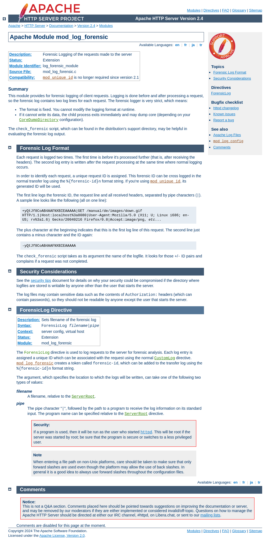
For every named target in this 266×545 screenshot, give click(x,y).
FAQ (225, 10)
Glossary (239, 10)
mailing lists (210, 515)
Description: (20, 54)
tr (201, 45)
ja (193, 45)
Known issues (224, 114)
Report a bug (223, 120)
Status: (15, 60)
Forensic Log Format (229, 72)
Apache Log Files (227, 135)
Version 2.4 (86, 26)
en (177, 45)
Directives (211, 10)
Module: (25, 343)
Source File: (20, 71)
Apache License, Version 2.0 (62, 535)
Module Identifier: (25, 66)
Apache (14, 26)
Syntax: (25, 325)
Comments (222, 147)
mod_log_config (228, 141)
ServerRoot (83, 396)
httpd (146, 432)
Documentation (61, 26)
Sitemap (255, 10)
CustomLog (164, 358)
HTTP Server (34, 26)
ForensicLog (221, 93)
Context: (25, 331)
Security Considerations (232, 78)
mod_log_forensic (34, 363)
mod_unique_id (58, 77)
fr (185, 45)
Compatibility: (22, 77)
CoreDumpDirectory (38, 120)
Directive (61, 310)
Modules (193, 10)
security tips (41, 280)
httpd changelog (226, 108)
